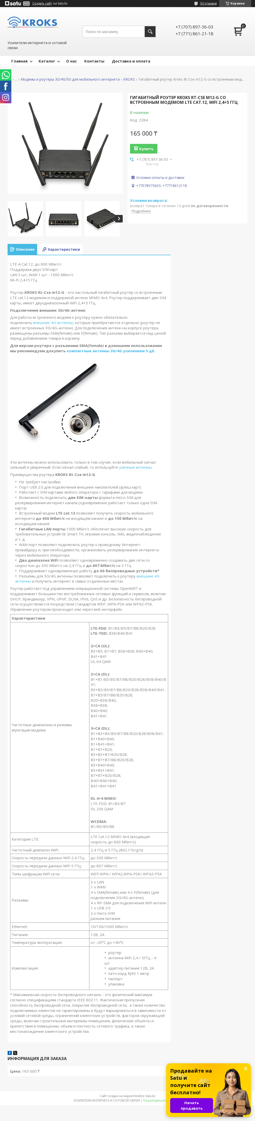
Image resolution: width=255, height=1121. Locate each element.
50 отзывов (208, 3)
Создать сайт (42, 3)
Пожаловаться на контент (162, 1100)
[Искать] (150, 31)
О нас (71, 60)
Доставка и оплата (131, 60)
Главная (19, 60)
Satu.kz (150, 1096)
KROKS (129, 79)
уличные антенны (135, 467)
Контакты (94, 60)
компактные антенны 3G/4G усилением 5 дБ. (111, 350)
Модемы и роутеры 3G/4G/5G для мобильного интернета (70, 79)
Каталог (47, 60)
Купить (146, 148)
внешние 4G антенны (53, 322)
